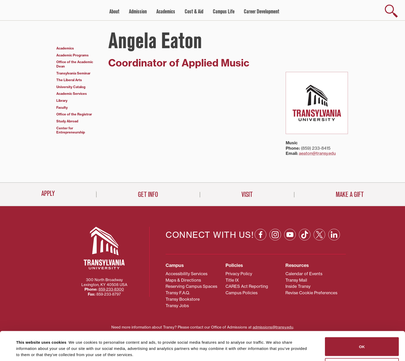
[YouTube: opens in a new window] (290, 211)
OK (362, 317)
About (114, 11)
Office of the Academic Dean (74, 64)
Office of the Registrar (74, 114)
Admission (138, 11)
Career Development (261, 11)
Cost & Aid (194, 11)
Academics (165, 11)
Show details (25, 351)
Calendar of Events (303, 250)
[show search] (391, 11)
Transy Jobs (177, 282)
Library (61, 100)
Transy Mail (296, 256)
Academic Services (71, 93)
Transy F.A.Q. (178, 269)
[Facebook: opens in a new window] (260, 211)
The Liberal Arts (69, 80)
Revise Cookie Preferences (311, 269)
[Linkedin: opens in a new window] (334, 211)
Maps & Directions (183, 256)
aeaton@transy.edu (317, 153)
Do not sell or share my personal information (362, 338)
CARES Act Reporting (246, 263)
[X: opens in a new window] (319, 211)
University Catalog (70, 87)
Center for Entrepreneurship (70, 130)
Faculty (62, 107)
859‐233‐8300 (111, 266)
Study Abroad (67, 121)
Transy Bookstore (183, 276)
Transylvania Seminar (73, 73)
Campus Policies (241, 269)
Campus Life (224, 11)
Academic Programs (72, 55)
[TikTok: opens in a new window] (304, 211)
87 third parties (57, 338)
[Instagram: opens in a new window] (275, 211)
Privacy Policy (238, 250)
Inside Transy (297, 263)
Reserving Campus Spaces (191, 263)
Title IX (232, 256)
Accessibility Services (186, 250)
